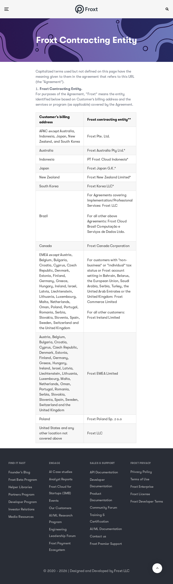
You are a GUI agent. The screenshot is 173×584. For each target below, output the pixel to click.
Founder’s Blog (19, 472)
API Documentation (104, 472)
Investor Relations (21, 509)
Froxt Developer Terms (146, 501)
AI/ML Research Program (60, 518)
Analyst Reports (60, 479)
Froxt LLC (121, 571)
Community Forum (103, 508)
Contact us (98, 536)
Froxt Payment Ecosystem (60, 546)
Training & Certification (99, 518)
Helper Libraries (20, 487)
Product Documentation (101, 497)
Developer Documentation (101, 483)
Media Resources (21, 517)
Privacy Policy (141, 472)
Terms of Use (139, 479)
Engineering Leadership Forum (62, 532)
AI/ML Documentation (106, 529)
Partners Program (21, 494)
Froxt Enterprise (142, 487)
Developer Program (22, 502)
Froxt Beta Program (22, 480)
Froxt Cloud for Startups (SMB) (60, 490)
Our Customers (60, 508)
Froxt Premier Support (106, 544)
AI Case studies (60, 472)
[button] (167, 9)
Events (54, 501)
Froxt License (140, 494)
